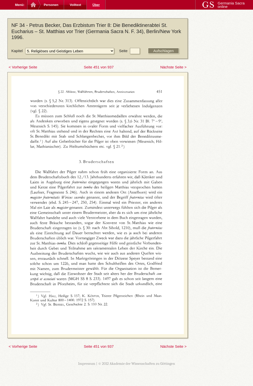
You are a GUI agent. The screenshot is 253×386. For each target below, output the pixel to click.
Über (96, 5)
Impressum (86, 363)
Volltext (75, 5)
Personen (51, 5)
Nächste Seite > (173, 67)
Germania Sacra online (231, 5)
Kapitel (17, 51)
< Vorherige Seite (23, 67)
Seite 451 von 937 (99, 67)
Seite (123, 51)
